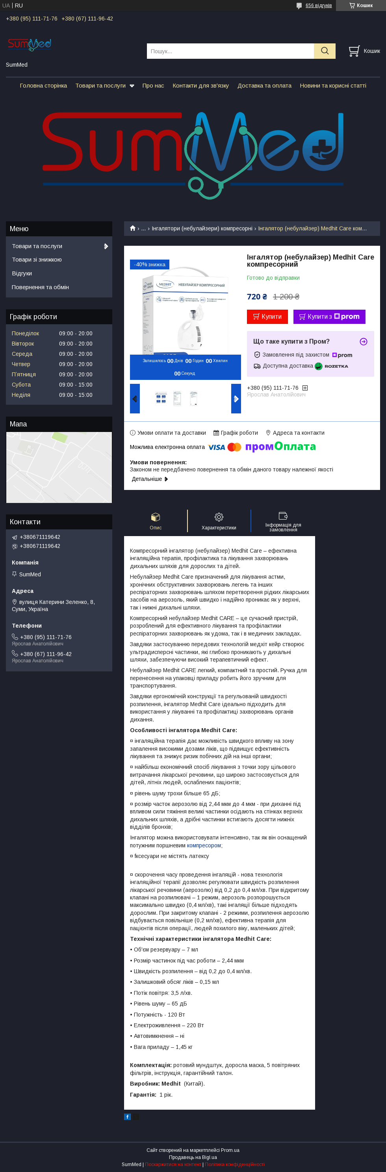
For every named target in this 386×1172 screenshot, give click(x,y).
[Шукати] (325, 51)
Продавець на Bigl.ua (193, 1157)
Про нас (153, 85)
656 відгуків (319, 5)
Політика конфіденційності (235, 1164)
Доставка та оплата (264, 85)
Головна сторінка (43, 85)
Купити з (334, 316)
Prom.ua (230, 1150)
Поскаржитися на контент (173, 1164)
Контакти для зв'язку (201, 85)
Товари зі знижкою (37, 259)
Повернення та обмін (40, 287)
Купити (272, 316)
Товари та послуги (100, 85)
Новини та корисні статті (333, 85)
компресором (204, 845)
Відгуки (22, 273)
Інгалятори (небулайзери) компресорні (202, 228)
